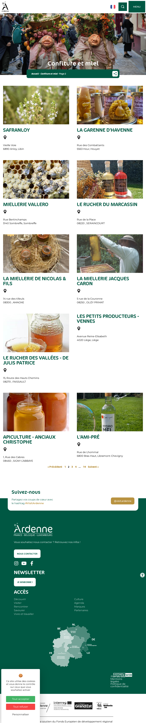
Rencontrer (21, 606)
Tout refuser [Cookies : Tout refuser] (20, 706)
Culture (78, 599)
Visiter (17, 602)
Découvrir (20, 599)
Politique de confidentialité (93, 674)
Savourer (19, 610)
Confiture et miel (48, 73)
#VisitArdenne (34, 503)
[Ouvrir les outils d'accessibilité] (142, 575)
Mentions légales (63, 674)
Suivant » (93, 466)
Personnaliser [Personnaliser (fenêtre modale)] (20, 714)
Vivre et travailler (24, 614)
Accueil (35, 73)
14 (84, 466)
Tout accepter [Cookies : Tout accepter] (20, 699)
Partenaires (81, 610)
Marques (79, 606)
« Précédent (55, 466)
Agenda (79, 602)
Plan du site (42, 674)
